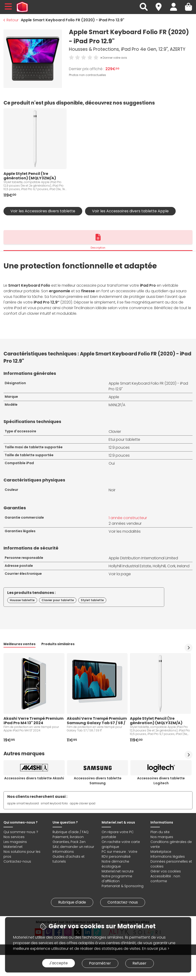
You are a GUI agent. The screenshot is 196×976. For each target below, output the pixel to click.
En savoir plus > (155, 948)
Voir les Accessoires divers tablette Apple (130, 211)
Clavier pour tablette (58, 600)
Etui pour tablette (124, 439)
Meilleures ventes (20, 644)
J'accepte (58, 963)
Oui (112, 463)
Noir (112, 490)
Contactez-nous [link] (122, 902)
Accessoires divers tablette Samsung (97, 780)
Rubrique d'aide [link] (72, 902)
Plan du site (160, 832)
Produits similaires (58, 644)
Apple (114, 397)
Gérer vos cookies (165, 871)
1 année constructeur (128, 518)
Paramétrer (100, 963)
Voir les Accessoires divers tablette (43, 211)
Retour (11, 20)
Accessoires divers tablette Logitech (161, 780)
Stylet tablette (92, 600)
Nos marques (161, 837)
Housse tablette (22, 600)
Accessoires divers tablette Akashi (34, 778)
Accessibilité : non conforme (165, 878)
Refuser (139, 963)
